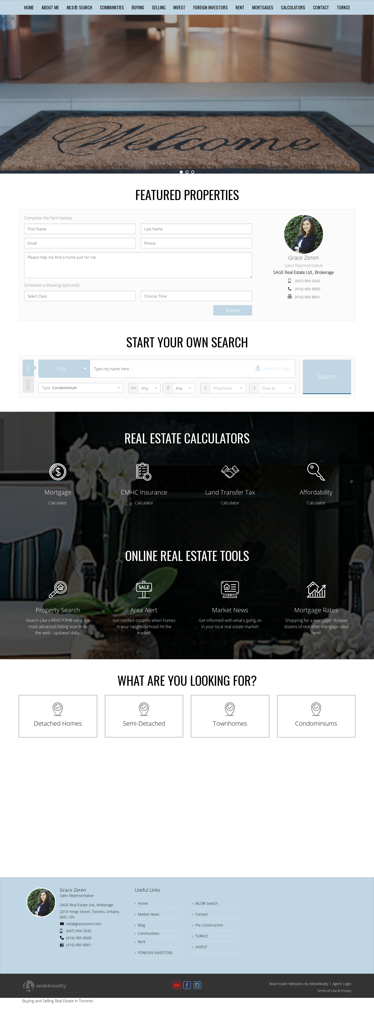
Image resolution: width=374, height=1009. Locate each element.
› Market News (147, 914)
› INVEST (199, 946)
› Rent (140, 941)
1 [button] (181, 172)
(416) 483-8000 (307, 288)
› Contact (200, 914)
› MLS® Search (205, 903)
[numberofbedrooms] (144, 388)
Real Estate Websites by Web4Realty (298, 983)
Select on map (272, 368)
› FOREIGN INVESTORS (154, 952)
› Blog (140, 925)
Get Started (187, 115)
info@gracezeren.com (83, 923)
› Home (141, 903)
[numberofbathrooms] (179, 388)
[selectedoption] (64, 369)
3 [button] (192, 172)
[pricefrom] (272, 388)
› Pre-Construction (207, 925)
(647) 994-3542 (307, 280)
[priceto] (223, 388)
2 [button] (187, 172)
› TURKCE (200, 936)
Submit (233, 310)
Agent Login (341, 983)
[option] (187, 94)
